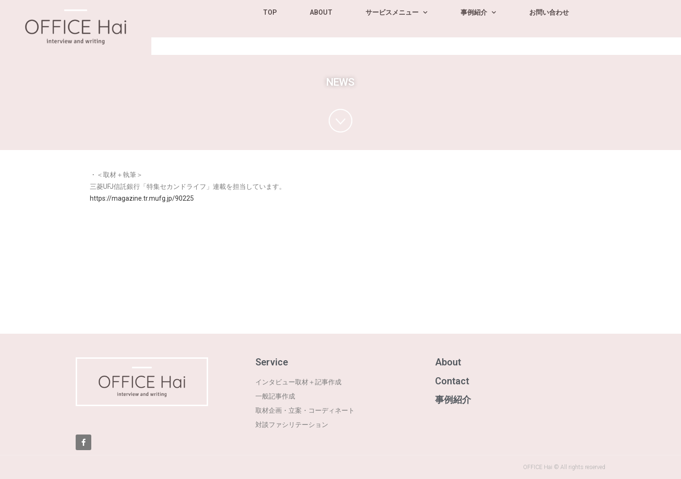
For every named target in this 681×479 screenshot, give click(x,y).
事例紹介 (478, 12)
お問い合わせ (549, 12)
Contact (452, 381)
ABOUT (321, 12)
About (448, 362)
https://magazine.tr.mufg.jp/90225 (142, 198)
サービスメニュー (397, 12)
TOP (270, 12)
